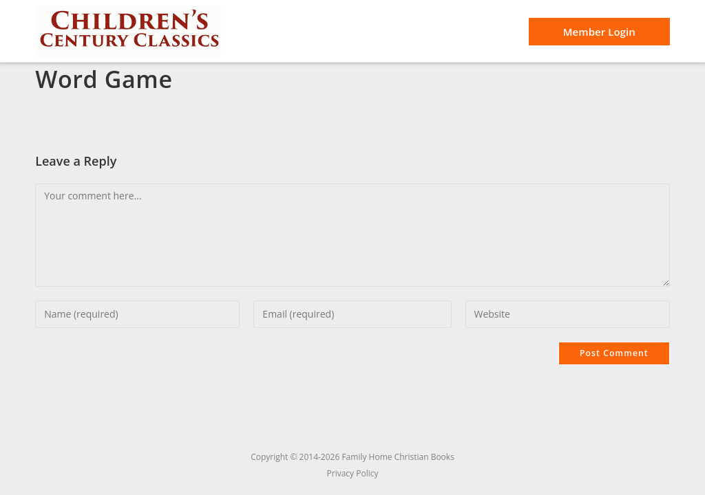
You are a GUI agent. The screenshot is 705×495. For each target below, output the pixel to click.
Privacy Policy (353, 473)
